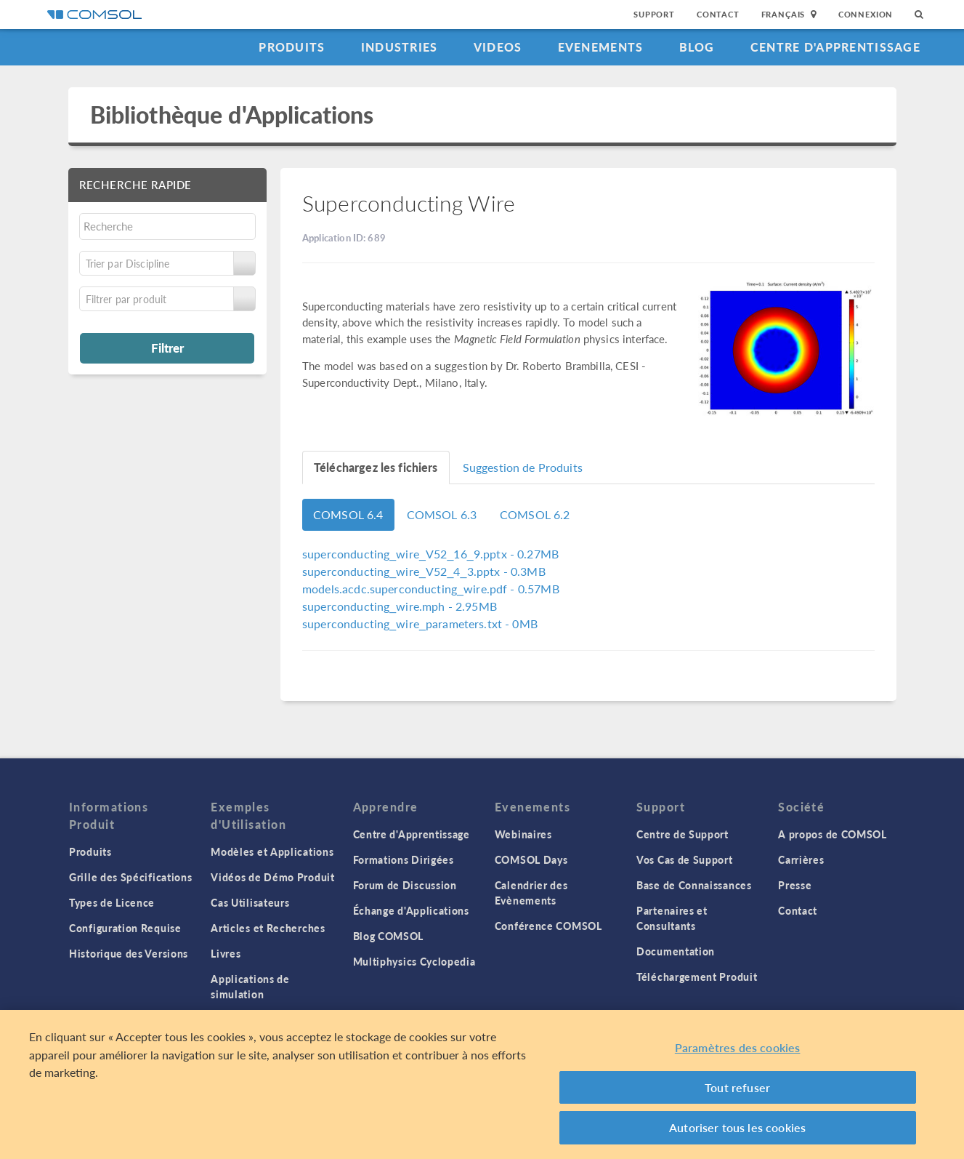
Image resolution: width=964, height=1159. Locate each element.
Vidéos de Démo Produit (272, 877)
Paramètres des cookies (738, 1048)
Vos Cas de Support (684, 859)
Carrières (801, 859)
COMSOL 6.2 (535, 514)
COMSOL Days (531, 859)
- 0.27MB (430, 553)
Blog (697, 47)
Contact (718, 14)
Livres (225, 953)
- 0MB (420, 623)
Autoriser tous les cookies (737, 1128)
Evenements (601, 47)
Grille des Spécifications (131, 877)
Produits (292, 47)
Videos (498, 47)
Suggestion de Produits (523, 467)
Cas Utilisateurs (250, 902)
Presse (794, 885)
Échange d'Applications (411, 910)
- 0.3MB (424, 571)
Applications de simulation (250, 986)
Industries (399, 47)
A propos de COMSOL (832, 834)
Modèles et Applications (272, 851)
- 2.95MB (399, 606)
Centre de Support (682, 834)
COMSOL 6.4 (348, 514)
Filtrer (167, 347)
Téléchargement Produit (696, 976)
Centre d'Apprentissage (835, 47)
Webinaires (523, 834)
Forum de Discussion (405, 885)
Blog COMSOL (388, 936)
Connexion (865, 14)
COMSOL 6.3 (442, 514)
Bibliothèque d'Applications (232, 114)
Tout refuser (737, 1087)
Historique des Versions (128, 953)
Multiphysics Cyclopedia (414, 961)
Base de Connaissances (694, 885)
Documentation (675, 951)
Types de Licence (112, 902)
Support (654, 14)
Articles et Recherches (268, 928)
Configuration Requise (125, 928)
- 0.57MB (430, 588)
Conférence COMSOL (548, 925)
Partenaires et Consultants (672, 918)
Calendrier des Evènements (531, 892)
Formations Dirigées (403, 859)
